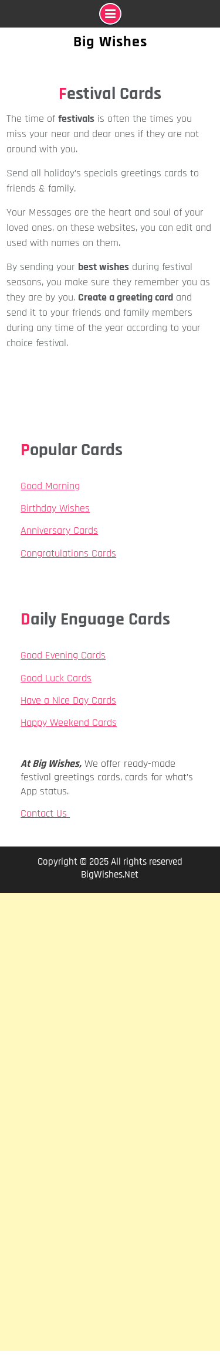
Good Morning (50, 486)
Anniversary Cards (59, 530)
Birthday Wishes (55, 508)
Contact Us (45, 813)
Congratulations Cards (68, 553)
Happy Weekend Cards (69, 722)
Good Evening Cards (63, 655)
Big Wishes (110, 42)
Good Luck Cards (56, 678)
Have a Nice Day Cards (68, 700)
